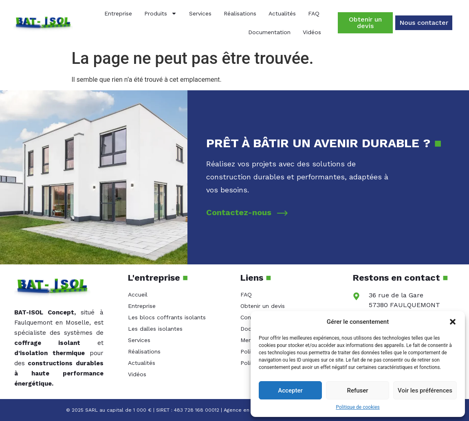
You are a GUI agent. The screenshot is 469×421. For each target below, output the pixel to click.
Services (200, 13)
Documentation (269, 32)
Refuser (357, 390)
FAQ (313, 13)
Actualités (282, 13)
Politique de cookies (357, 407)
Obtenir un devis (262, 306)
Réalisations (240, 13)
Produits (160, 13)
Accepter (290, 390)
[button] (453, 322)
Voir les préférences (425, 390)
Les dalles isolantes (155, 328)
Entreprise (118, 13)
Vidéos (312, 32)
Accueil (138, 294)
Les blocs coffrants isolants (167, 317)
